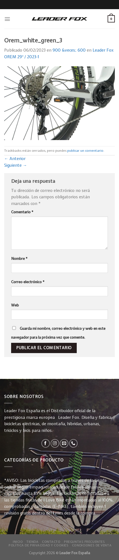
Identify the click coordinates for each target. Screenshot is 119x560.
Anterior (15, 158)
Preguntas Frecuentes (84, 541)
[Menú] (7, 19)
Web (15, 305)
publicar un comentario (85, 150)
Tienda (32, 541)
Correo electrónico (27, 281)
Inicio (18, 541)
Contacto (51, 541)
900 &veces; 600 (69, 50)
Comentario (22, 211)
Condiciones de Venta (91, 545)
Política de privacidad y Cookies (38, 545)
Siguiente (15, 165)
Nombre (19, 258)
